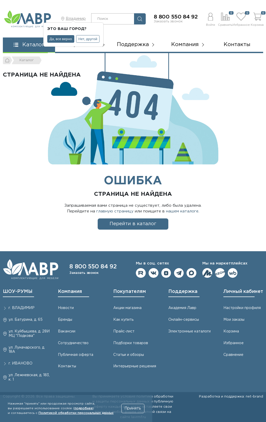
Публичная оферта (75, 354)
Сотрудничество (73, 343)
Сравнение (233, 354)
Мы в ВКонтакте (153, 273)
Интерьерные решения (134, 366)
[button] (210, 18)
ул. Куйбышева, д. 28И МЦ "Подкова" (29, 333)
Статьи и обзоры (128, 354)
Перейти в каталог (133, 224)
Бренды (65, 319)
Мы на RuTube (141, 273)
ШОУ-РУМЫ (17, 291)
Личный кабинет (243, 291)
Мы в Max (191, 273)
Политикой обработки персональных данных (76, 413)
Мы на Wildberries (233, 273)
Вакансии (66, 331)
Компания (70, 291)
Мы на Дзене (166, 273)
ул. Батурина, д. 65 (26, 319)
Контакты (237, 44)
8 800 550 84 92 (176, 17)
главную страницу (115, 211)
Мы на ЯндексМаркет (207, 273)
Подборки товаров (130, 343)
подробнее (83, 408)
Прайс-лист (124, 331)
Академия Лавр (182, 308)
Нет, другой (87, 38)
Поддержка (182, 291)
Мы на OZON (220, 273)
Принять (132, 408)
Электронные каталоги (189, 331)
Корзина (231, 331)
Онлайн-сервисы (183, 319)
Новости (66, 308)
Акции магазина (127, 308)
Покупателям (129, 291)
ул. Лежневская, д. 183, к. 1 (29, 377)
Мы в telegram (179, 273)
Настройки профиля (242, 308)
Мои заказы (233, 319)
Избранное (233, 343)
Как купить (123, 319)
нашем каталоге (182, 211)
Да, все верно (61, 38)
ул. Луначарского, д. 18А (27, 350)
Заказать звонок (168, 21)
